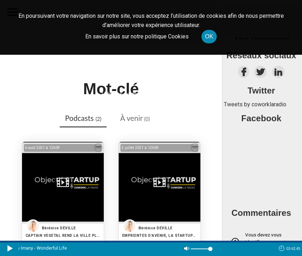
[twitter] (260, 73)
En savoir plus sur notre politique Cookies (137, 36)
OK (209, 36)
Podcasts (83, 118)
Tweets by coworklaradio (255, 104)
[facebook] (243, 73)
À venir (135, 118)
